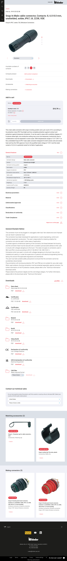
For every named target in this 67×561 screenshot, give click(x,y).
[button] (2, 2)
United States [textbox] (12, 399)
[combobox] (23, 58)
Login (11, 557)
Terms (16, 557)
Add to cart (40, 121)
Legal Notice (24, 557)
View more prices (12, 115)
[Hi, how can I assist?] (56, 558)
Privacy (31, 557)
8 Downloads (29, 79)
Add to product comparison (31, 74)
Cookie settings (39, 557)
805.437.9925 (34, 546)
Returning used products (33, 559)
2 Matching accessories (31, 84)
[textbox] (22, 58)
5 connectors (28, 89)
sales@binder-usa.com (34, 551)
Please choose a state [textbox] (14, 403)
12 (34, 68)
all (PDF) (57, 281)
